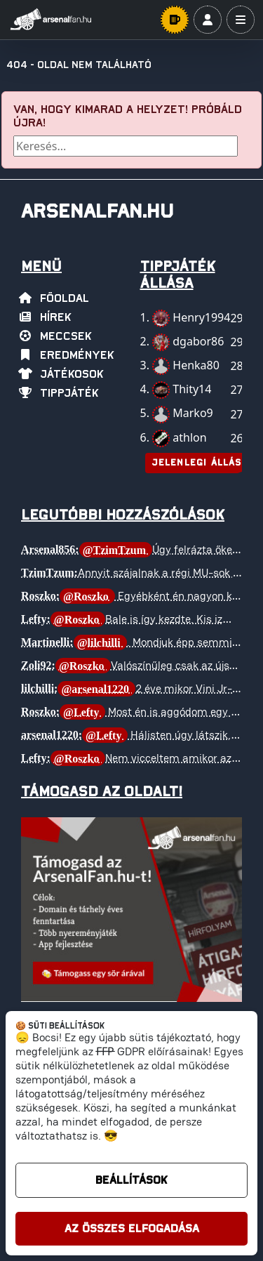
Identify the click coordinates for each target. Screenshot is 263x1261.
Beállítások (131, 1180)
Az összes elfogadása (132, 1228)
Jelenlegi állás (196, 463)
